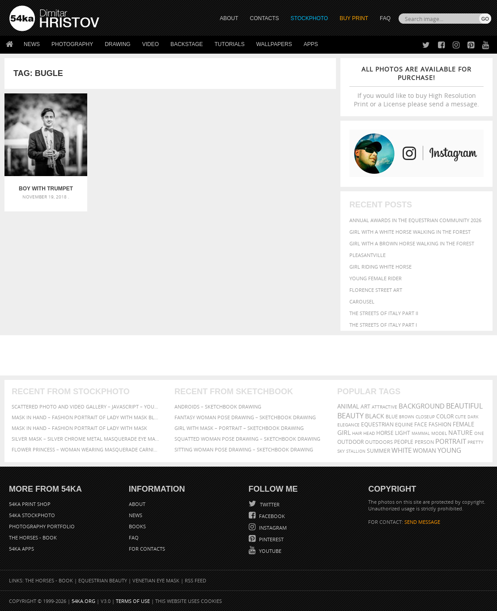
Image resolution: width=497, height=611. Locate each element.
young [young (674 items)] (449, 450)
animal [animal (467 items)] (348, 406)
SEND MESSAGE (422, 521)
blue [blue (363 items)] (392, 416)
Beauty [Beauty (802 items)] (350, 416)
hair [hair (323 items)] (357, 433)
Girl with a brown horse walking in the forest (411, 243)
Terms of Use (133, 601)
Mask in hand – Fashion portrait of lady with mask (79, 428)
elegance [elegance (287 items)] (348, 425)
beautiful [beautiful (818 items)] (464, 406)
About (137, 504)
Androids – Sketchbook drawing (217, 406)
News (32, 44)
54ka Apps (21, 548)
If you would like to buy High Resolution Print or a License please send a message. (416, 86)
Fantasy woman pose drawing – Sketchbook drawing (245, 417)
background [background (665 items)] (422, 406)
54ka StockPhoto (32, 515)
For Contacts (147, 548)
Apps (311, 44)
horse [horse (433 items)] (385, 433)
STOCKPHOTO (309, 18)
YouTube (269, 551)
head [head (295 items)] (369, 433)
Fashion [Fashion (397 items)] (440, 424)
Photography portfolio (42, 526)
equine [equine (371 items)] (404, 424)
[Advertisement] (250, 355)
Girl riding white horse (380, 266)
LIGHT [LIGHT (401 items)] (402, 433)
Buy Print (354, 18)
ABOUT (229, 18)
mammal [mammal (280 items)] (421, 433)
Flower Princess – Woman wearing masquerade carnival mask (86, 449)
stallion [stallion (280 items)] (355, 451)
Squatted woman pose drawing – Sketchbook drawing (247, 438)
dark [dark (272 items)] (473, 417)
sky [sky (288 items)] (341, 451)
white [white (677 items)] (401, 450)
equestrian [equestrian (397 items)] (377, 424)
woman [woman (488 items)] (424, 451)
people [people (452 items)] (403, 442)
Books (137, 526)
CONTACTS (264, 18)
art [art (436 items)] (365, 406)
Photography (72, 44)
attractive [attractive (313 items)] (384, 407)
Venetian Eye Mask (155, 580)
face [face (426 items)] (420, 424)
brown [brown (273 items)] (406, 417)
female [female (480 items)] (463, 424)
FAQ (385, 18)
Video (150, 44)
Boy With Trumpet (46, 188)
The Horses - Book (33, 537)
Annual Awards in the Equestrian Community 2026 (415, 220)
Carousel (361, 301)
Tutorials (230, 44)
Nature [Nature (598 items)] (460, 432)
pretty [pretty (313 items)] (475, 442)
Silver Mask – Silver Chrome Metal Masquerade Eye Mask (86, 438)
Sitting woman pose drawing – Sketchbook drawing (243, 449)
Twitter (269, 504)
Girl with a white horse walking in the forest (410, 231)
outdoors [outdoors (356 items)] (379, 442)
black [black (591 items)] (374, 416)
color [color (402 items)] (445, 416)
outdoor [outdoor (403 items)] (350, 441)
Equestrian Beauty (102, 580)
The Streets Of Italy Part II (383, 313)
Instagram (272, 527)
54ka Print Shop (30, 504)
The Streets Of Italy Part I (383, 324)
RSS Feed (195, 580)
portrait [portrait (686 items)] (450, 441)
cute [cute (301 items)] (460, 417)
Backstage (186, 44)
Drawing (118, 44)
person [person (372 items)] (424, 441)
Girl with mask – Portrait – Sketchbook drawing (239, 428)
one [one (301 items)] (479, 433)
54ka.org (83, 601)
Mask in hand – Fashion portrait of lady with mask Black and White (86, 417)
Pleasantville (367, 255)
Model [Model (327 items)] (439, 433)
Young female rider (375, 278)
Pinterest (271, 539)
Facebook (271, 516)
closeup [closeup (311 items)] (425, 416)
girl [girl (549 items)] (344, 433)
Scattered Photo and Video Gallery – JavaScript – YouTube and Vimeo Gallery (86, 406)
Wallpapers (274, 44)
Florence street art (375, 290)
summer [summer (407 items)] (378, 450)
